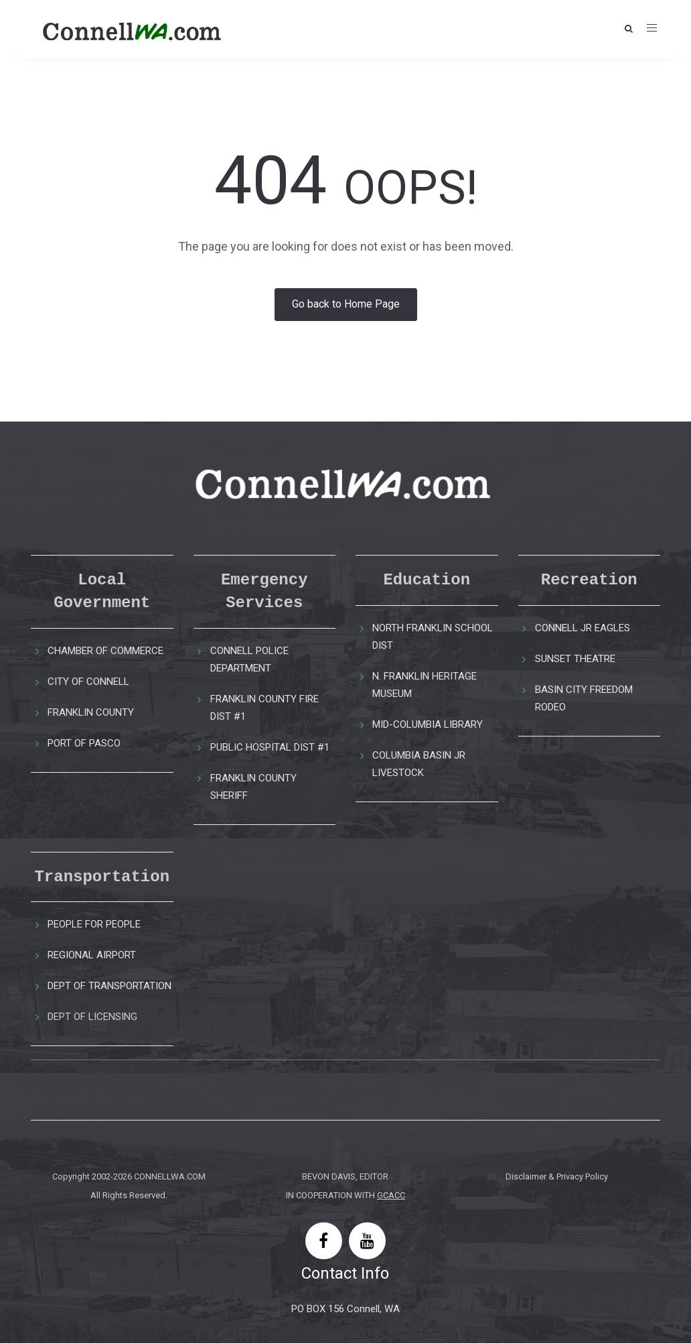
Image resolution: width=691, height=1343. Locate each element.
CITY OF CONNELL (88, 682)
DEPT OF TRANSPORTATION (109, 986)
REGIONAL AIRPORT (92, 955)
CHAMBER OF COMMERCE (105, 651)
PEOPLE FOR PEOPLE (94, 924)
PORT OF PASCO (84, 743)
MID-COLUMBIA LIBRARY (427, 724)
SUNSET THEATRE (575, 659)
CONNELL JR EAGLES (582, 628)
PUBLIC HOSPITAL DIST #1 (269, 747)
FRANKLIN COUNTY (91, 712)
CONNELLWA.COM (170, 1176)
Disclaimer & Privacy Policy (557, 1176)
